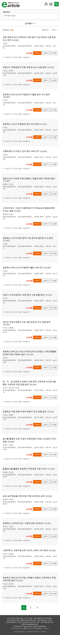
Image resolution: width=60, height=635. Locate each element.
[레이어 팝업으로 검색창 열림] (56, 4)
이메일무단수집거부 (33, 631)
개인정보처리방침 (19, 631)
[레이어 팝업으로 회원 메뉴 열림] (46, 4)
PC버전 (44, 631)
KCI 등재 (15, 40)
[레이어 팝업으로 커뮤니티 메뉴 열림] (51, 4)
